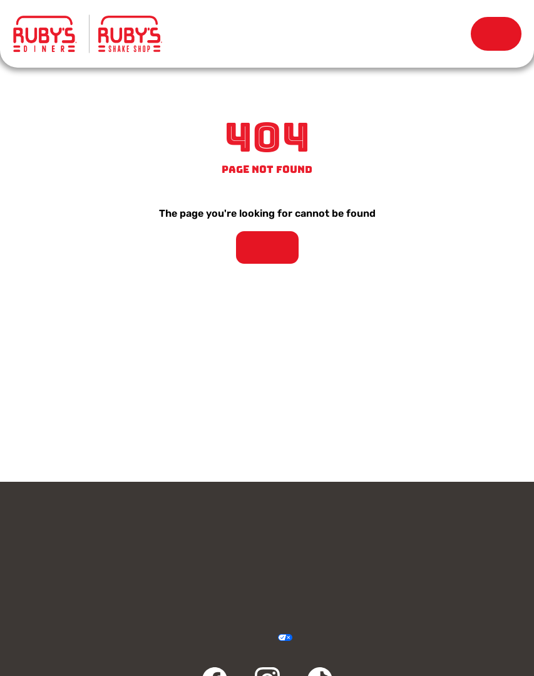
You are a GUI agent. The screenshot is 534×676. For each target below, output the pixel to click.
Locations (274, 34)
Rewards (445, 34)
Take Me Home (267, 247)
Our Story (359, 34)
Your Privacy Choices (270, 638)
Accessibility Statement (245, 638)
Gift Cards (396, 525)
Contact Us (138, 525)
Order (496, 34)
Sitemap (337, 638)
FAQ (396, 585)
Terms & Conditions (221, 638)
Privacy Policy (196, 638)
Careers (396, 555)
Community (138, 585)
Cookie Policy (312, 638)
